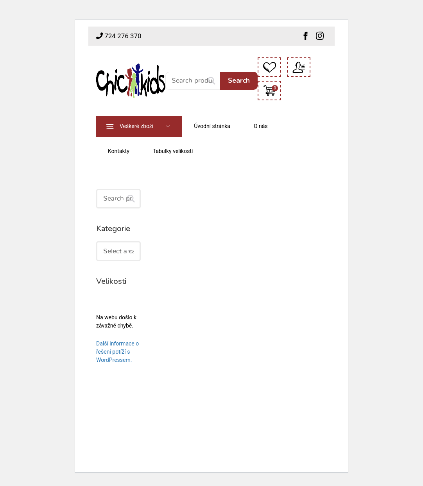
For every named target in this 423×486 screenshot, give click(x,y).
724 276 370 (119, 36)
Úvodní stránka (212, 126)
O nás (261, 126)
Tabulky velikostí (173, 151)
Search (239, 80)
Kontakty (118, 151)
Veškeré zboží (136, 126)
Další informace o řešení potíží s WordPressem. (117, 351)
